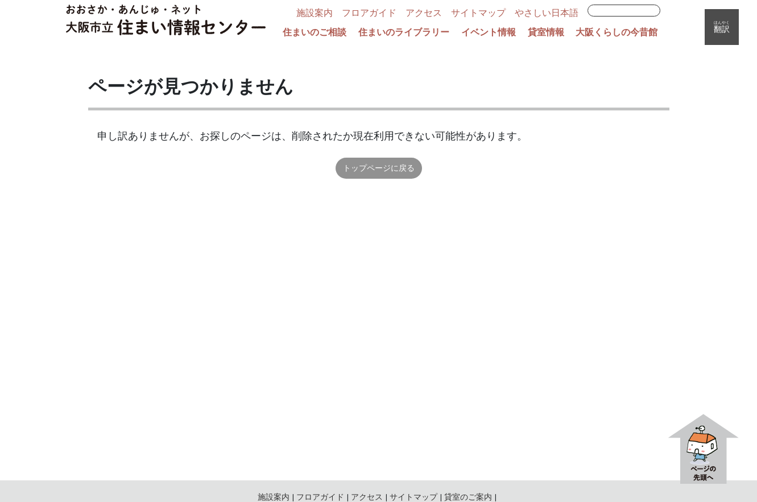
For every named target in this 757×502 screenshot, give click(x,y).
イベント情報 (488, 32)
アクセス (424, 13)
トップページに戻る (379, 168)
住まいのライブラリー (403, 32)
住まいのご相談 (314, 32)
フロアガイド (369, 13)
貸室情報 (546, 32)
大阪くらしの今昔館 (616, 32)
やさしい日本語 (546, 13)
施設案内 (314, 13)
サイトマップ (478, 13)
